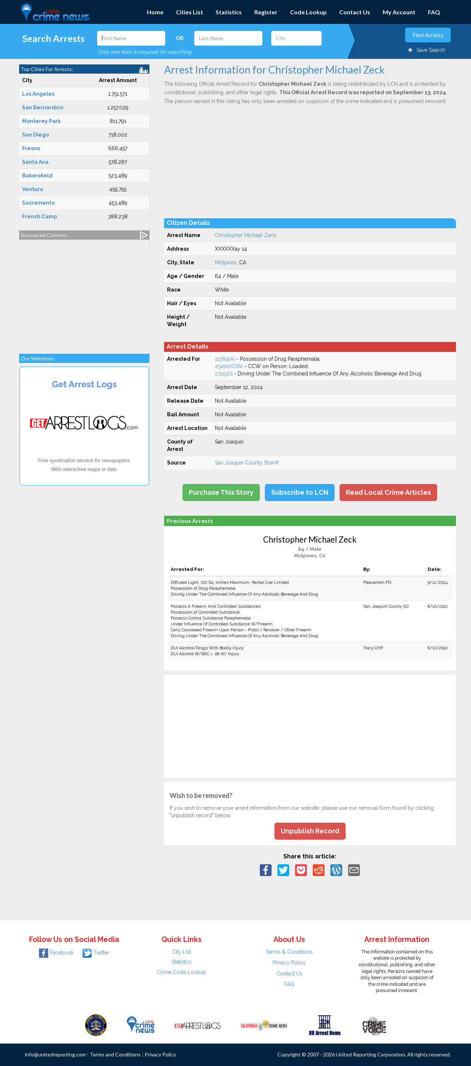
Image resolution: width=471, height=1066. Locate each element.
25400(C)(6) (229, 366)
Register (265, 11)
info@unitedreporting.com (55, 1054)
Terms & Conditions (289, 952)
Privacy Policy (289, 963)
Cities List (189, 11)
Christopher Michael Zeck (245, 235)
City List (181, 952)
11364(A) (225, 359)
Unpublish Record (310, 831)
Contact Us (354, 11)
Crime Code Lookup (181, 972)
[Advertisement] (84, 293)
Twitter (95, 953)
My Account (399, 11)
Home (155, 11)
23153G (224, 374)
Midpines (226, 262)
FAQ (434, 11)
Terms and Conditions (115, 1054)
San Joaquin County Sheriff (247, 463)
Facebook (56, 953)
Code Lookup (308, 11)
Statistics (229, 11)
